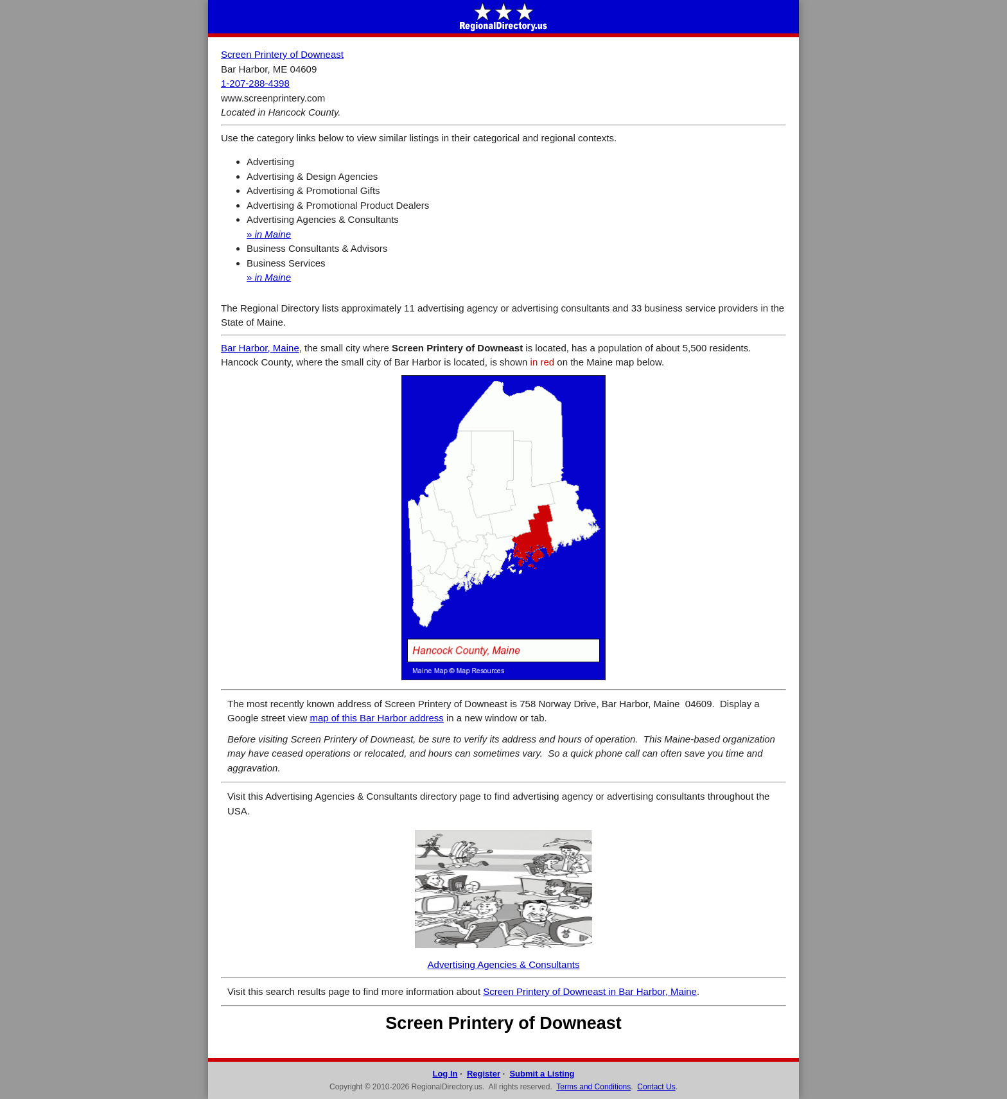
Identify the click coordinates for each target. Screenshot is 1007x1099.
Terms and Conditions (593, 1086)
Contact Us (656, 1086)
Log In (444, 1073)
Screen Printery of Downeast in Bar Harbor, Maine (590, 991)
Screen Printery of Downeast (282, 54)
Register (483, 1073)
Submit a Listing (541, 1073)
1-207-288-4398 (255, 83)
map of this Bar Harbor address (376, 717)
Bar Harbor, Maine (260, 347)
